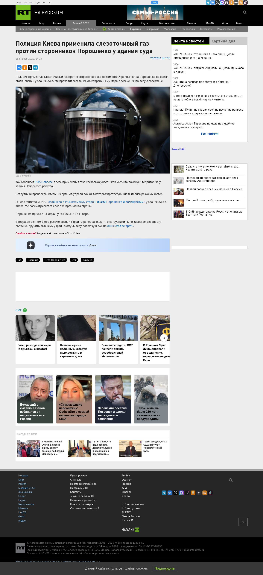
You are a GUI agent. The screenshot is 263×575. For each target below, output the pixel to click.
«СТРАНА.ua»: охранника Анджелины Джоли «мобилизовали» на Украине (204, 56)
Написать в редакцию (83, 500)
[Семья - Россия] (155, 12)
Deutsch (126, 480)
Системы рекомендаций (84, 508)
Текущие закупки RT (82, 496)
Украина (135, 29)
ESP (44, 2)
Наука (144, 23)
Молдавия (170, 29)
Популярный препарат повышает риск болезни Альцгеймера (212, 179)
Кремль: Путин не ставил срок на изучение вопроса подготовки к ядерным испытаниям (208, 111)
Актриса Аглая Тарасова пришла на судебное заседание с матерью (203, 125)
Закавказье (206, 29)
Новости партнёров (81, 504)
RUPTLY (126, 512)
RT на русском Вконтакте (212, 2)
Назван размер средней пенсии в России (214, 188)
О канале (75, 479)
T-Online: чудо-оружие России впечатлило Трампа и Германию (214, 213)
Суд (74, 260)
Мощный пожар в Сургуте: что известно (213, 200)
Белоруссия (152, 29)
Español (126, 492)
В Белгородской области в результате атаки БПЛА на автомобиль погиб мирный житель (207, 97)
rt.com (51, 546)
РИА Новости (44, 182)
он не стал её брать (120, 226)
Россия (57, 23)
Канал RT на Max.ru (222, 2)
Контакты (75, 492)
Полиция (33, 260)
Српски (126, 496)
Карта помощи (113, 29)
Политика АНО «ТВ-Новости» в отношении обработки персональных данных (73, 553)
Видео (239, 23)
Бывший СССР (81, 23)
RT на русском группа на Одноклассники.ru (231, 2)
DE (25, 2)
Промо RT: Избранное (83, 483)
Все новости (209, 133)
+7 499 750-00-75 (157, 550)
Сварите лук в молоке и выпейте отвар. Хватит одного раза (212, 168)
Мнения (191, 23)
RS (50, 2)
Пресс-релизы (78, 475)
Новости (25, 23)
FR (30, 2)
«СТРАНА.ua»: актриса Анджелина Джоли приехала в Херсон (208, 69)
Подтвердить (165, 568)
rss (240, 2)
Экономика (108, 23)
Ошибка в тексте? (26, 233)
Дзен (92, 245)
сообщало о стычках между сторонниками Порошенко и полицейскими (96, 202)
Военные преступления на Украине (77, 29)
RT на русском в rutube (226, 2)
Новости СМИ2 (177, 149)
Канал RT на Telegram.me (208, 2)
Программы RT (79, 488)
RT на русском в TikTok (245, 2)
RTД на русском (131, 508)
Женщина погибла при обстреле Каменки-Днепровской (201, 83)
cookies (142, 568)
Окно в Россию (131, 516)
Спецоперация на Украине (35, 29)
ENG (19, 2)
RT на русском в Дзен (236, 2)
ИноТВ (210, 23)
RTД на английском (133, 504)
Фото (225, 23)
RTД (154, 2)
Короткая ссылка (160, 57)
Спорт (129, 23)
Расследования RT (227, 29)
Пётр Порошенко (55, 260)
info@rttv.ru (197, 550)
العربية (37, 2)
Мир (42, 23)
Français (126, 484)
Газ (19, 260)
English (126, 475)
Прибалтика (188, 29)
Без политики (167, 23)
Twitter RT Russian (217, 2)
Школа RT (127, 520)
